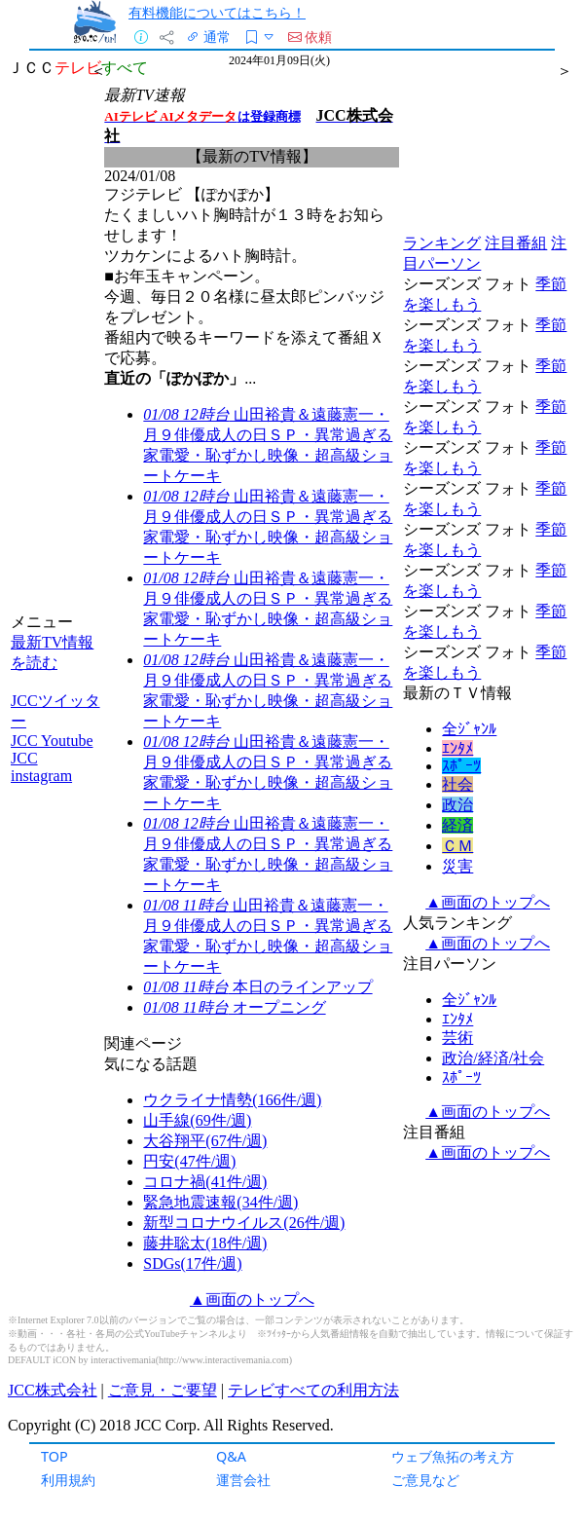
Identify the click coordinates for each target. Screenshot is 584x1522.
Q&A (231, 1456)
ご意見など (425, 1479)
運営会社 (243, 1479)
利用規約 (68, 1479)
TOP (54, 1456)
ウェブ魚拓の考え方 (452, 1456)
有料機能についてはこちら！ (217, 12)
